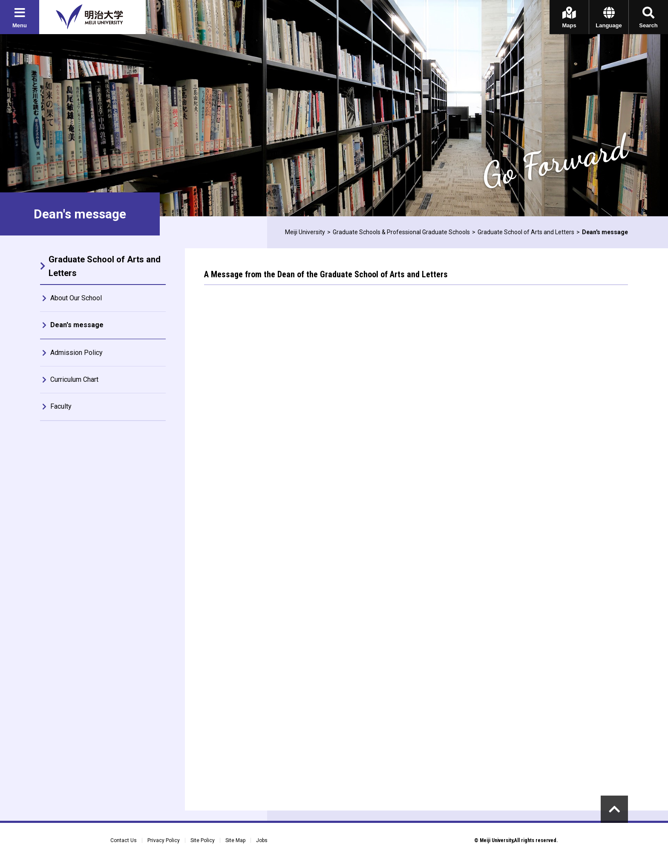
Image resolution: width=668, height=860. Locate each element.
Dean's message (77, 325)
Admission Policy (76, 353)
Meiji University (305, 232)
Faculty (61, 406)
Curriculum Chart (74, 379)
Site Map (235, 840)
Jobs (262, 840)
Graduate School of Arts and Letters (526, 232)
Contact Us (123, 840)
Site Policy (202, 840)
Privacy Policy (163, 840)
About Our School (76, 298)
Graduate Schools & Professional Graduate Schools (401, 232)
